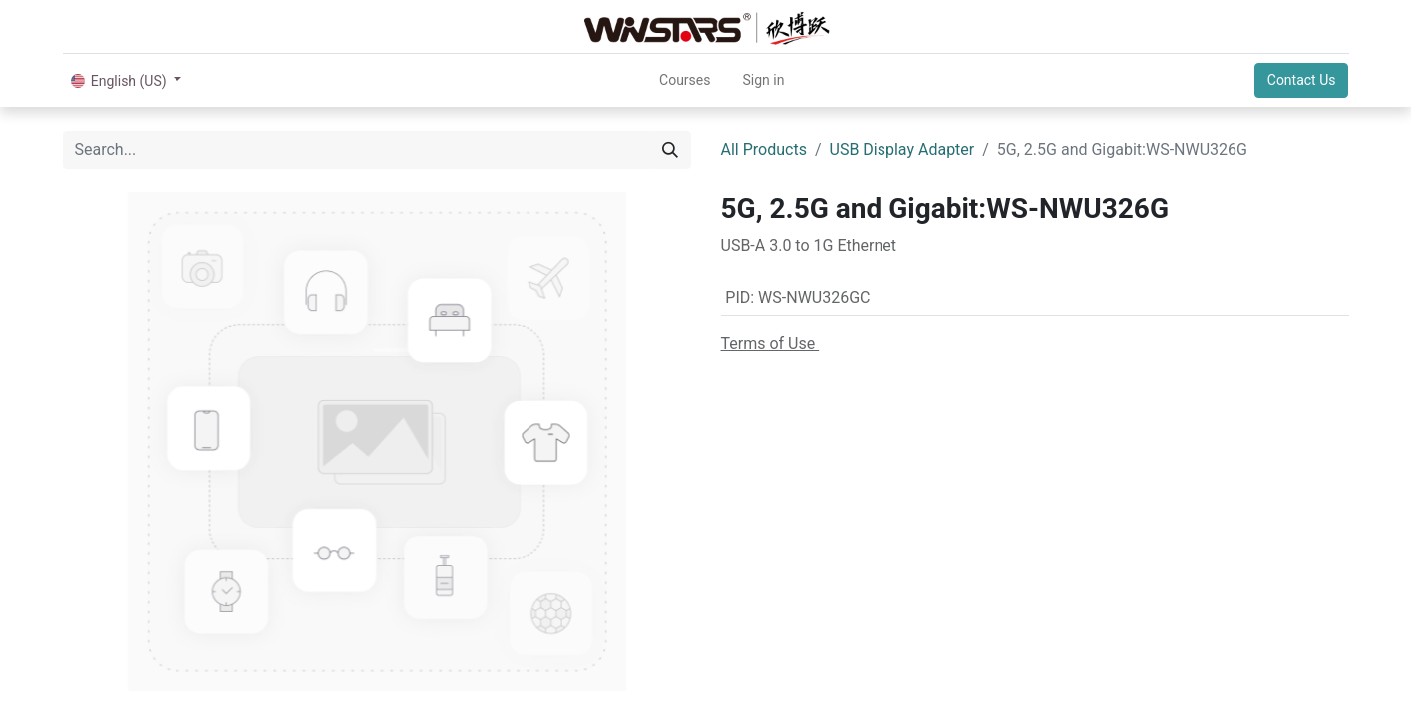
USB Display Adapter (902, 149)
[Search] (670, 150)
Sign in (763, 80)
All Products (764, 149)
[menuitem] (684, 80)
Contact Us (1301, 80)
